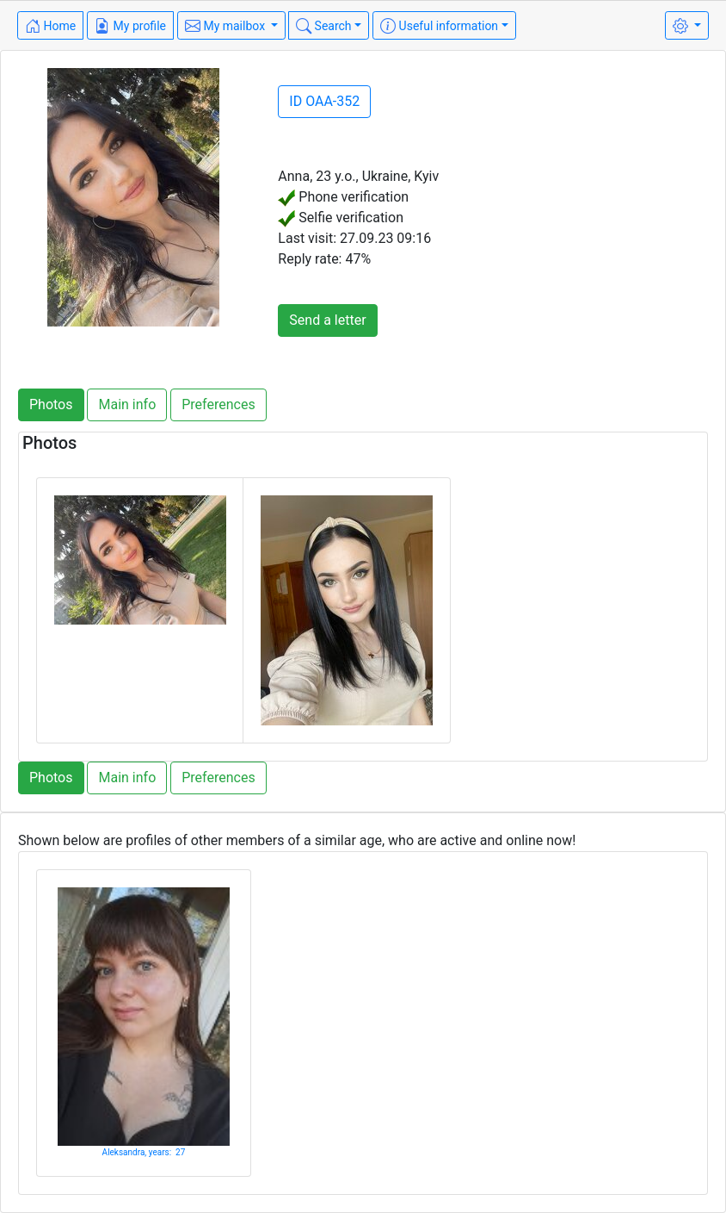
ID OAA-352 (324, 101)
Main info (127, 404)
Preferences (218, 404)
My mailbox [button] (226, 26)
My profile (130, 26)
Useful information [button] (439, 26)
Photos (51, 404)
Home (50, 26)
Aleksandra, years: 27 (144, 1152)
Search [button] (323, 26)
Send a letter (327, 320)
